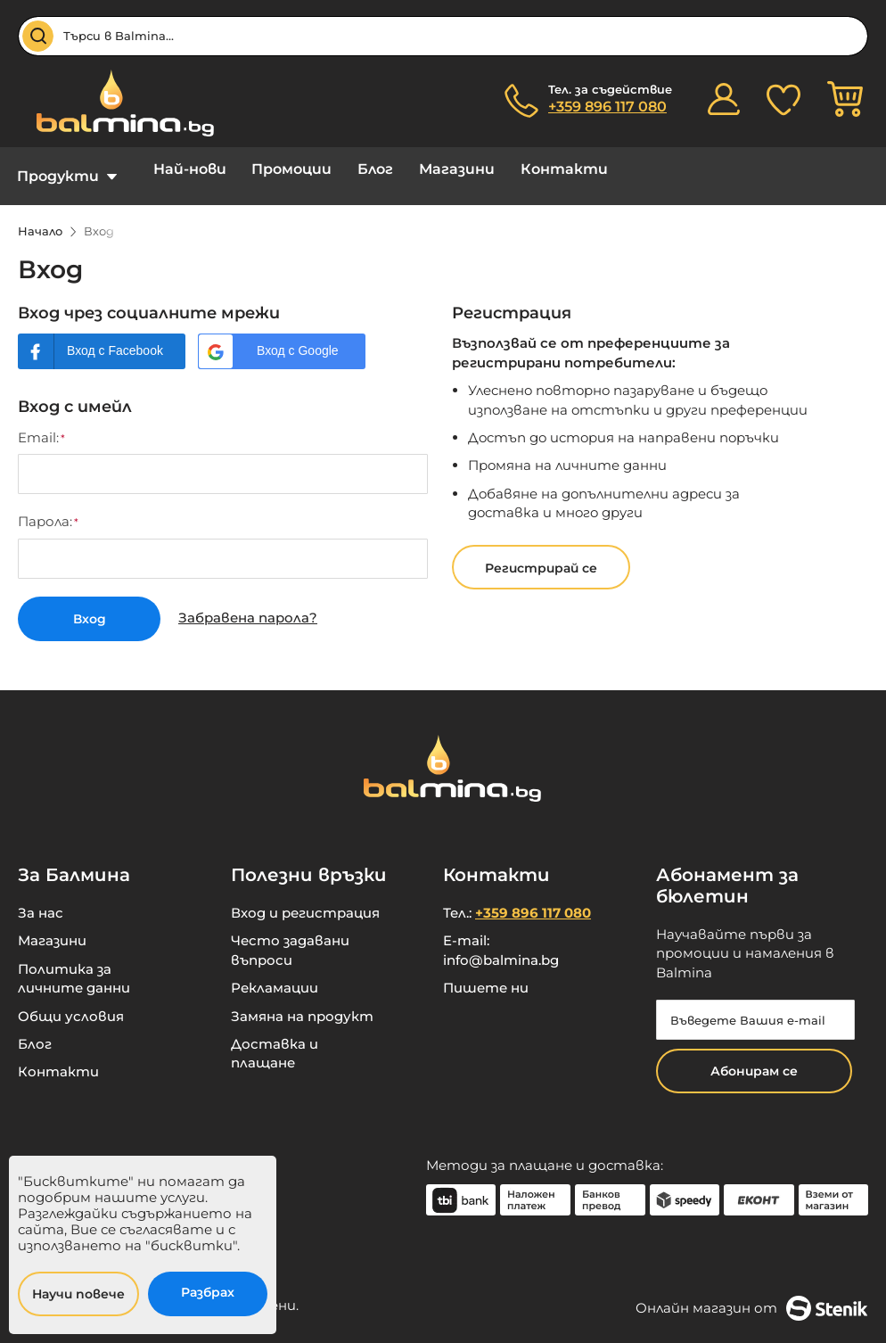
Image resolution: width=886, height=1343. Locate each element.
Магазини (426, 169)
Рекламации (274, 974)
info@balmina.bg (501, 946)
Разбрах (207, 1292)
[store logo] (116, 103)
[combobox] (443, 36)
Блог (352, 169)
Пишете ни (486, 974)
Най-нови (181, 169)
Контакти (525, 169)
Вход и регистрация (305, 899)
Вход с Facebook (115, 337)
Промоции (276, 169)
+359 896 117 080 (607, 106)
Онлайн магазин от (752, 1294)
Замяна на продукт (302, 1002)
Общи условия (71, 1002)
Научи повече (78, 1294)
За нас (40, 899)
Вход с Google (298, 337)
